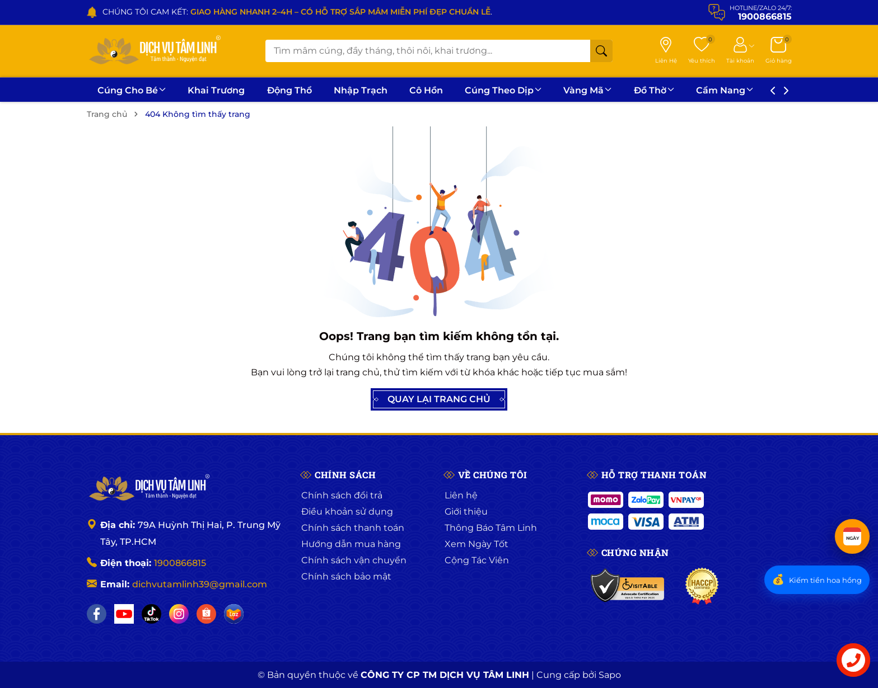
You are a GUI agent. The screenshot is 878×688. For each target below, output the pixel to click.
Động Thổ (289, 90)
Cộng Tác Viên (477, 560)
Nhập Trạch (360, 90)
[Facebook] (96, 614)
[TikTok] (151, 614)
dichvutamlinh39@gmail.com (199, 584)
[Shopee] (206, 614)
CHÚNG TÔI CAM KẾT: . (297, 12)
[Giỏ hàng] (778, 50)
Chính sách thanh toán (352, 527)
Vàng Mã (587, 90)
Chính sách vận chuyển (354, 560)
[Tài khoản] (740, 50)
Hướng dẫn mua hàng (351, 544)
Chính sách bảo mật (346, 576)
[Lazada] (234, 614)
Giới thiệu (466, 511)
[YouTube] (124, 614)
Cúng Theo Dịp (503, 90)
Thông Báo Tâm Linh (491, 527)
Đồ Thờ (654, 90)
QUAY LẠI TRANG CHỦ (439, 399)
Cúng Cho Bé (131, 90)
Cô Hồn (426, 90)
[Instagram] (179, 614)
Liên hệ (461, 495)
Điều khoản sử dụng (347, 511)
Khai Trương (216, 90)
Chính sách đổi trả (341, 495)
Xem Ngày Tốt (476, 544)
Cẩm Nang (724, 90)
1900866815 (180, 563)
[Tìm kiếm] (601, 51)
